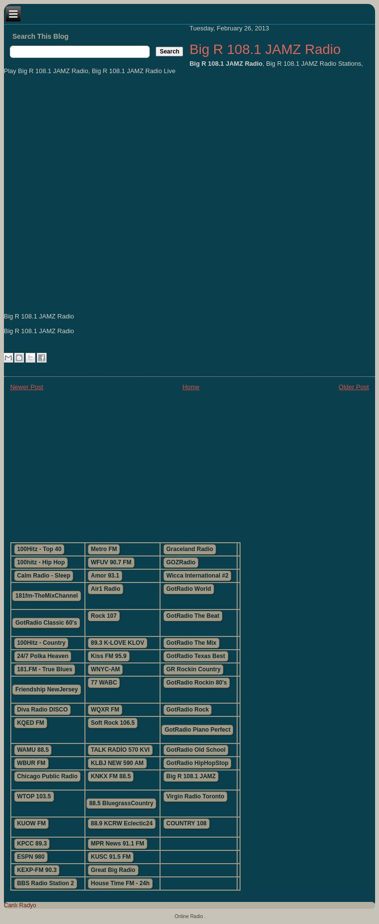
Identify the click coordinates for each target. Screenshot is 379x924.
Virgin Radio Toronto (195, 796)
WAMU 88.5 (33, 749)
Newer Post (26, 387)
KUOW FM (31, 823)
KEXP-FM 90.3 (37, 870)
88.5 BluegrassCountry (121, 803)
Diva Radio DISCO (42, 709)
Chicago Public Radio (47, 776)
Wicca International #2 (197, 575)
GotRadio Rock (187, 709)
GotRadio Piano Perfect (197, 729)
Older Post (354, 387)
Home (191, 387)
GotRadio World (188, 588)
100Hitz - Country (41, 642)
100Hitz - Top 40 (39, 549)
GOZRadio (180, 562)
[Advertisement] (190, 465)
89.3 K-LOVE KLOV (117, 642)
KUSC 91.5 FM (111, 856)
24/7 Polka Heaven (43, 656)
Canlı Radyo (20, 905)
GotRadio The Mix (191, 642)
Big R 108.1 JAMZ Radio (265, 49)
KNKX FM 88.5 (111, 776)
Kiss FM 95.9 (109, 656)
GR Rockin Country (193, 669)
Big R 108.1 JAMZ (191, 776)
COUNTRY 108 (186, 823)
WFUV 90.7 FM (111, 562)
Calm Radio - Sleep (44, 575)
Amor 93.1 (105, 575)
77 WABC (104, 682)
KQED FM (30, 722)
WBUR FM (31, 763)
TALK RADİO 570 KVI (120, 749)
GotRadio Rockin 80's (196, 682)
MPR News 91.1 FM (117, 843)
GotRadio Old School (196, 749)
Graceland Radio (189, 549)
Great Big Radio (113, 870)
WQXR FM (105, 709)
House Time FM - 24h (120, 883)
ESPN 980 (31, 856)
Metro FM (104, 549)
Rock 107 (104, 615)
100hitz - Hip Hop (41, 562)
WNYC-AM (105, 669)
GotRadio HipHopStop (197, 763)
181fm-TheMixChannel (46, 595)
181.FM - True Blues (45, 669)
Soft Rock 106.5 (113, 722)
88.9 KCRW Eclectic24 (122, 823)
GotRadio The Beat (192, 615)
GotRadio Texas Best (195, 656)
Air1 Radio (105, 588)
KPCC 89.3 (32, 843)
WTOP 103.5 (34, 796)
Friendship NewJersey (46, 689)
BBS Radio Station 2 (45, 883)
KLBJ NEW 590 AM (117, 763)
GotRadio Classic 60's (46, 622)
